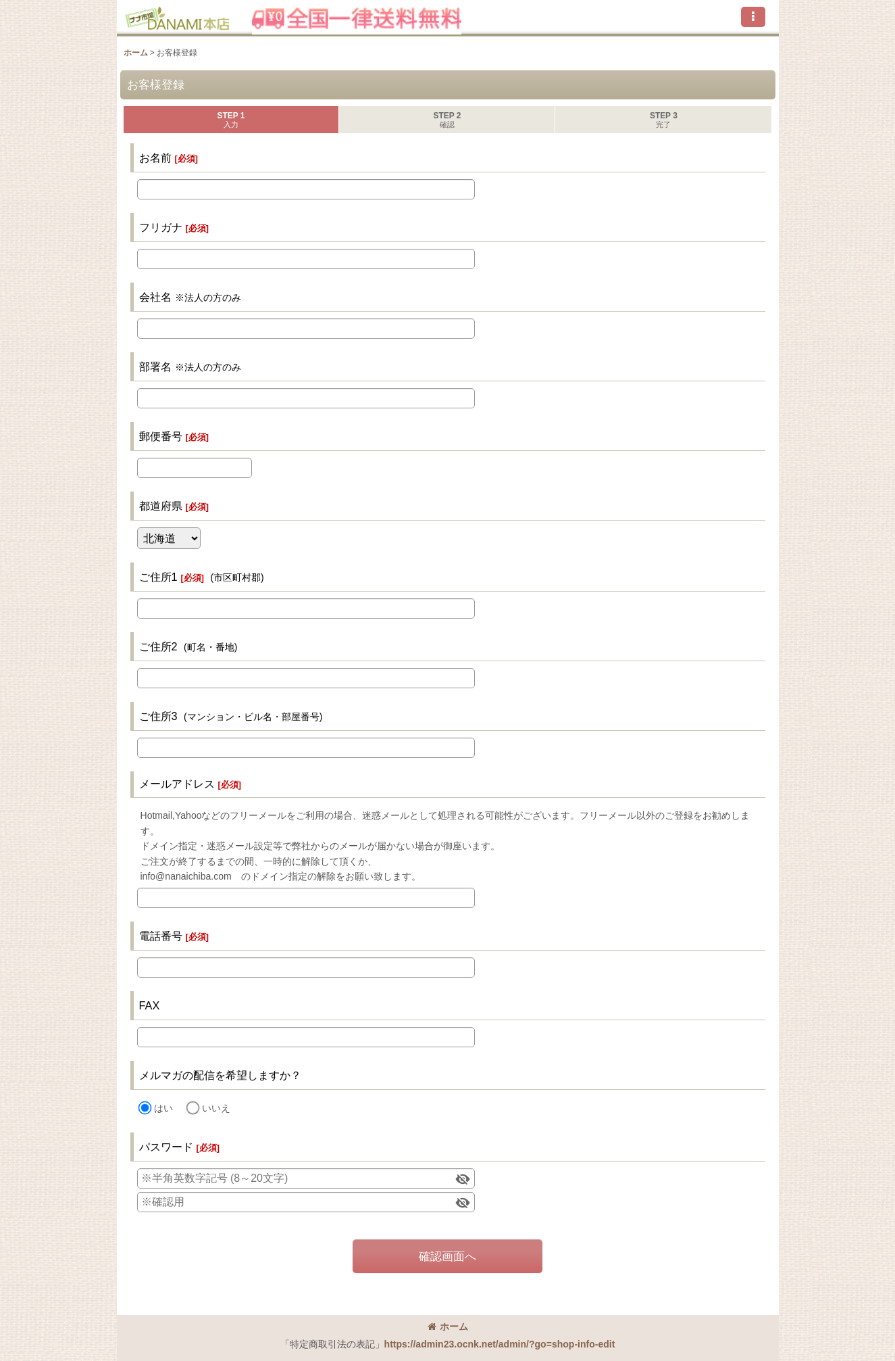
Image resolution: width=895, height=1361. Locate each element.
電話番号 (160, 936)
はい (163, 1108)
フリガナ (160, 227)
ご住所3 (158, 716)
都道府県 (160, 506)
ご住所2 (158, 646)
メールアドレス (177, 784)
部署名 (155, 366)
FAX (149, 1005)
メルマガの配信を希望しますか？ (220, 1075)
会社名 (155, 297)
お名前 (155, 157)
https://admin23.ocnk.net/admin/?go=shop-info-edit (499, 1344)
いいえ (216, 1108)
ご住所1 (158, 577)
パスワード (166, 1147)
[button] (753, 17)
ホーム (448, 1326)
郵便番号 (160, 436)
